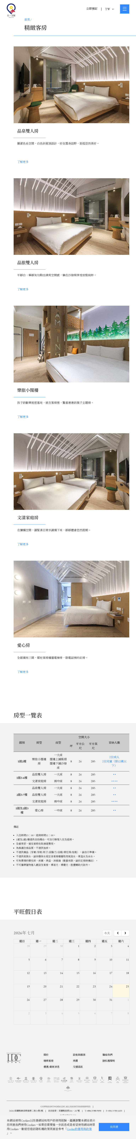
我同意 (114, 1127)
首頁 (27, 20)
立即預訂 (92, 9)
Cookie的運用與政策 (79, 1129)
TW (109, 9)
